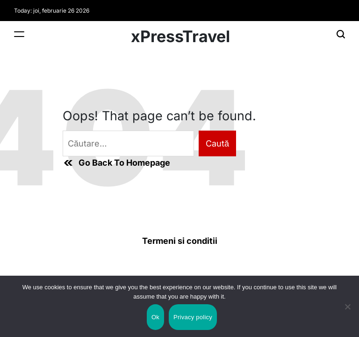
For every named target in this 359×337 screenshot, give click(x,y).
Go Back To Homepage (116, 162)
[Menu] (19, 34)
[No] (347, 315)
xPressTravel (180, 36)
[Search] (341, 34)
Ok (155, 317)
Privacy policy (192, 317)
